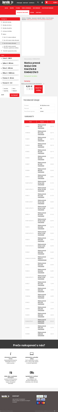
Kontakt (25, 2)
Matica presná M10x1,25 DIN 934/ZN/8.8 (42, 189)
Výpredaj (6, 90)
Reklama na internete (48, 411)
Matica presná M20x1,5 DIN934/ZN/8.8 (42, 258)
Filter (2, 55)
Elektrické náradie (47, 8)
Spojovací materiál (22, 12)
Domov (24, 18)
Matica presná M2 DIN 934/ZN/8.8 (42, 126)
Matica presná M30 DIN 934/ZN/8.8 (42, 289)
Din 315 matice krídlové (10, 37)
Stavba (18, 8)
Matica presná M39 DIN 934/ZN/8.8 (42, 314)
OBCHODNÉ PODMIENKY (18, 399)
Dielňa (12, 8)
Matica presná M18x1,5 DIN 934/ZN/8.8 (42, 245)
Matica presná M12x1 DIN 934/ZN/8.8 (42, 201)
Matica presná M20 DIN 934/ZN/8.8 (42, 252)
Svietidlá (38, 12)
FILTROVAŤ (14, 95)
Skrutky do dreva (7, 25)
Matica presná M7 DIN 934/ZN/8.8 (42, 164)
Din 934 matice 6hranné (10, 43)
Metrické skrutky (7, 22)
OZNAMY (14, 402)
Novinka (6, 88)
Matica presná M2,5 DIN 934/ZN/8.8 (42, 132)
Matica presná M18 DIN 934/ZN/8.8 (42, 239)
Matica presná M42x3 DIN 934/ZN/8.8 (42, 321)
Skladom (15, 90)
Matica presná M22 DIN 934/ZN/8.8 (42, 264)
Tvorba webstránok (39, 411)
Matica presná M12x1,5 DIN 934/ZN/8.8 (42, 208)
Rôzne (32, 12)
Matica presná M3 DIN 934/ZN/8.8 (42, 138)
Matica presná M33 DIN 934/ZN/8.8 (42, 302)
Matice (4, 34)
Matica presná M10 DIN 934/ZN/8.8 (42, 176)
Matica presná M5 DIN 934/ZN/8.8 (42, 151)
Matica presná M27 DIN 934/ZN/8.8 (42, 283)
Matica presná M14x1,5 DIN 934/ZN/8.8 (42, 220)
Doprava (31, 2)
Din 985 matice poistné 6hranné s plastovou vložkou (11, 47)
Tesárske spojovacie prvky (10, 51)
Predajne (19, 2)
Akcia (6, 8)
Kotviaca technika (7, 31)
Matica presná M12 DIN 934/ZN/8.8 (42, 195)
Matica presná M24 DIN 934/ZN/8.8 (42, 270)
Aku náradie (36, 8)
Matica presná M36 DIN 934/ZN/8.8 (42, 308)
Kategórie (4, 19)
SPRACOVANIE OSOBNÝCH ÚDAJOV (21, 400)
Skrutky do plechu (7, 28)
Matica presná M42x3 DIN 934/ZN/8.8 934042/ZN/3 (39, 19)
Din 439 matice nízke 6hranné (11, 40)
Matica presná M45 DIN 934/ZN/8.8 (42, 327)
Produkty (29, 18)
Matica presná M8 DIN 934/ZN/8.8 (42, 170)
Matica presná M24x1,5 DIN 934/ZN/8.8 (42, 277)
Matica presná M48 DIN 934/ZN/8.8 (42, 333)
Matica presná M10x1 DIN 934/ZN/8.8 (42, 182)
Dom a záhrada (26, 8)
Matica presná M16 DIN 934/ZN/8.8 (42, 226)
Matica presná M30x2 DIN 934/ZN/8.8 (42, 296)
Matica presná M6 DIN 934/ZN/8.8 (42, 157)
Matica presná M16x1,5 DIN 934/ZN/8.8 (42, 233)
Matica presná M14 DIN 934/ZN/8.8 (42, 214)
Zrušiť (2, 94)
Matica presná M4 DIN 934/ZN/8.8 (42, 145)
